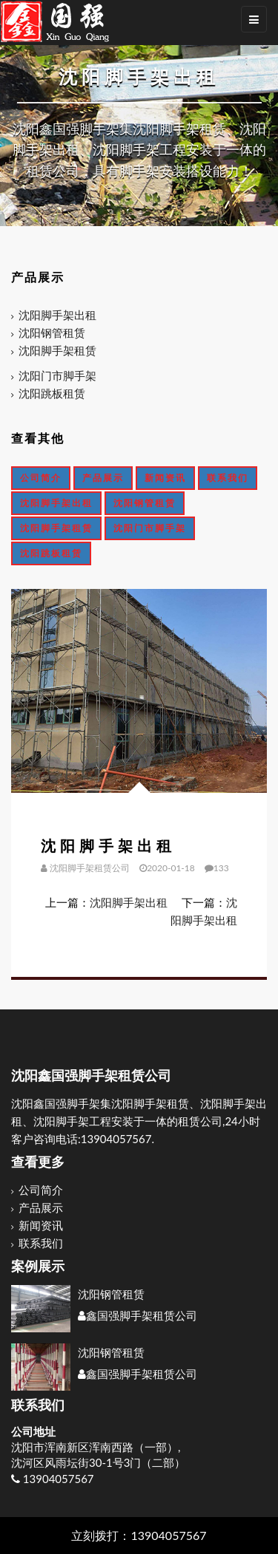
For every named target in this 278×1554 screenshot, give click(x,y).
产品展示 (103, 477)
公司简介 (41, 477)
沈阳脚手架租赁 (57, 350)
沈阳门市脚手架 (57, 375)
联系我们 (227, 477)
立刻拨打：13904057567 (138, 1535)
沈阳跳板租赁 (52, 393)
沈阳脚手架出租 (57, 314)
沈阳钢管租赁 (52, 332)
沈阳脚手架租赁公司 (90, 867)
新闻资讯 (165, 477)
